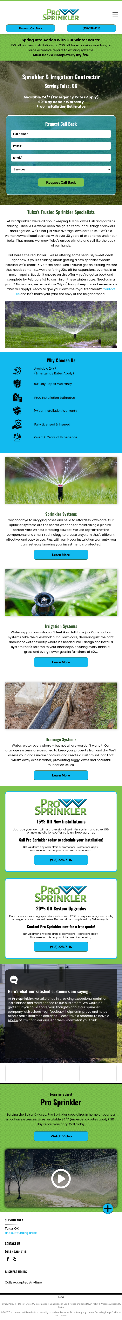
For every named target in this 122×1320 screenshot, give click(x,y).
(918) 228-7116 (16, 1252)
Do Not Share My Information (33, 1303)
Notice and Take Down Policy (84, 1303)
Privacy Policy (7, 1303)
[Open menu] (115, 15)
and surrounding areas (21, 1233)
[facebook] (8, 1259)
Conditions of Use (58, 1303)
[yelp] (14, 1259)
